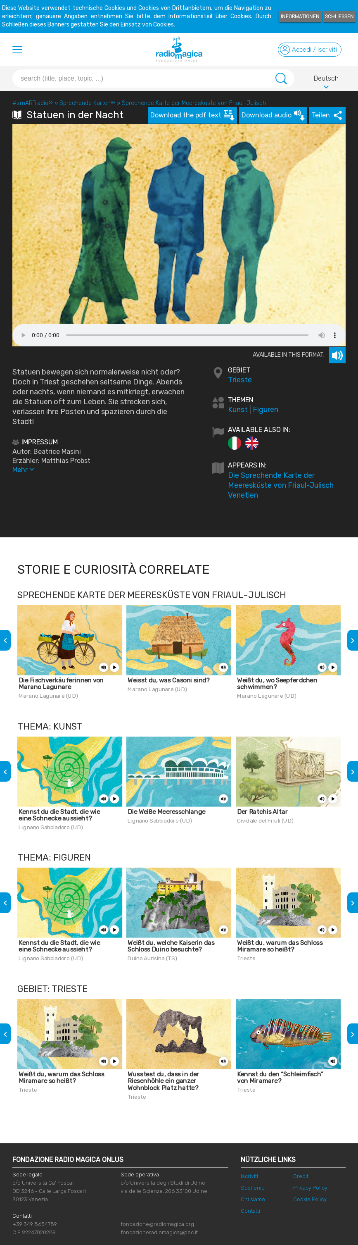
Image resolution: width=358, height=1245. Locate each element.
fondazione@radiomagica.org (157, 1224)
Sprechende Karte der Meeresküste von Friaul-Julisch (194, 103)
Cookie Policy (310, 1199)
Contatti (250, 1211)
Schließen (339, 16)
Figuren (265, 409)
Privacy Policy (310, 1188)
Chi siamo (253, 1199)
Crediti (301, 1176)
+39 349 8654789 (34, 1224)
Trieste (240, 379)
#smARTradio (32, 103)
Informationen (300, 16)
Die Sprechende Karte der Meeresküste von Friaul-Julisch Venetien (281, 485)
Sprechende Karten (87, 103)
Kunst (238, 409)
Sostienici (253, 1188)
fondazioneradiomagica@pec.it (159, 1232)
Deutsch (326, 79)
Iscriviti (249, 1176)
